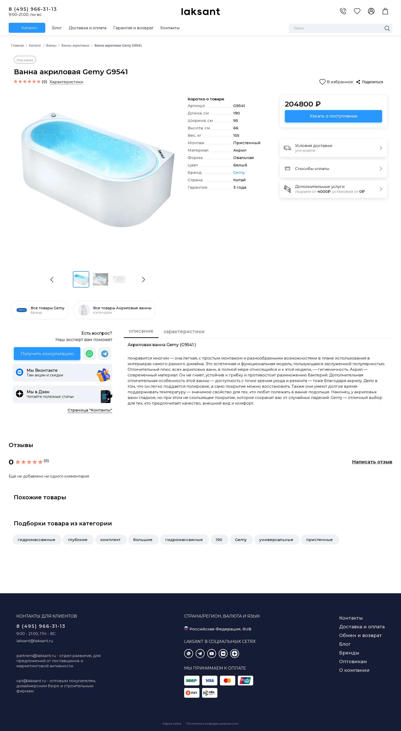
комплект (110, 539)
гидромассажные (36, 539)
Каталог (29, 27)
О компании (354, 670)
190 (219, 539)
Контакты (170, 27)
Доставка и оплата (87, 27)
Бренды (349, 653)
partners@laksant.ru (36, 655)
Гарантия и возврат (133, 27)
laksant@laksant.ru (34, 640)
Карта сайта (172, 723)
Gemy (239, 172)
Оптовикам (353, 661)
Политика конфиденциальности (212, 723)
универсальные (276, 539)
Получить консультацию (47, 353)
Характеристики (66, 81)
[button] (143, 279)
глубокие (77, 539)
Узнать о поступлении (334, 116)
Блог (57, 27)
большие (142, 539)
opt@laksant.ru (31, 680)
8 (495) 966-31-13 (33, 9)
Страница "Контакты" (90, 410)
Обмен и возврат (360, 635)
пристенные (319, 539)
